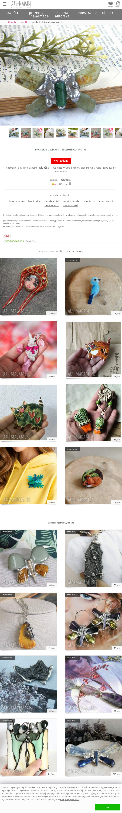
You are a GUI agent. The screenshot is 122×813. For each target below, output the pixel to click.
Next (117, 72)
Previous (5, 72)
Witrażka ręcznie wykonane (61, 523)
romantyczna (89, 201)
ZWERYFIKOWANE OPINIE (20, 241)
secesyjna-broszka (70, 201)
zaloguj (117, 7)
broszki (66, 195)
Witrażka (44, 167)
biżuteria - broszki (74, 251)
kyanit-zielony (34, 201)
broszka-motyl (52, 201)
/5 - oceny (60, 184)
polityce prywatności (69, 799)
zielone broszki (52, 205)
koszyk (110, 7)
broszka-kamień (17, 201)
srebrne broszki (70, 205)
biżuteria (54, 195)
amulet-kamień (106, 201)
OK (107, 807)
